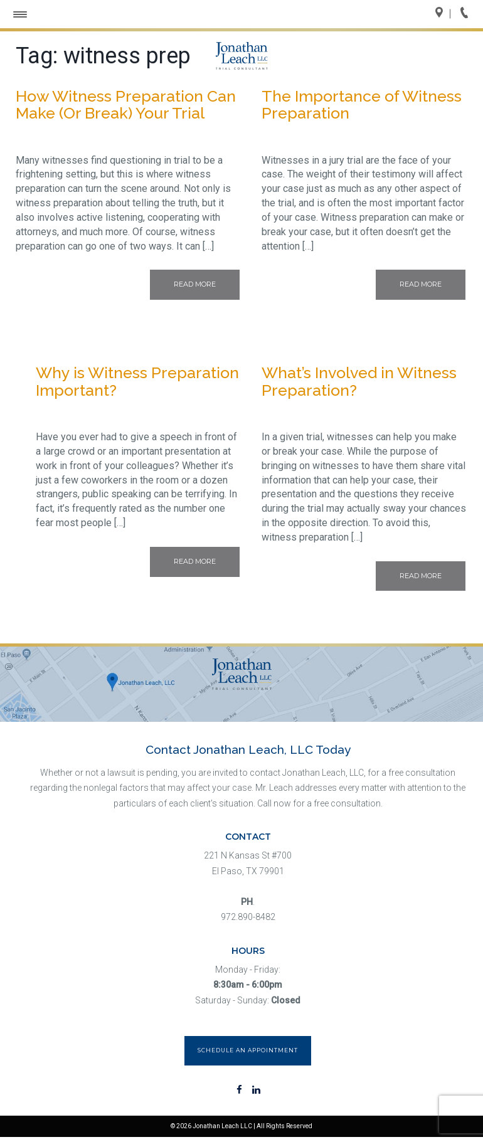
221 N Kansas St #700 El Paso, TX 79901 (248, 863)
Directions (442, 14)
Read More (195, 284)
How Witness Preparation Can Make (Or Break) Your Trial (126, 105)
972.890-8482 (248, 917)
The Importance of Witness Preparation (362, 105)
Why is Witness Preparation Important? (137, 381)
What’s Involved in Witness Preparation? (359, 381)
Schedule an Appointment (248, 1050)
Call (467, 14)
